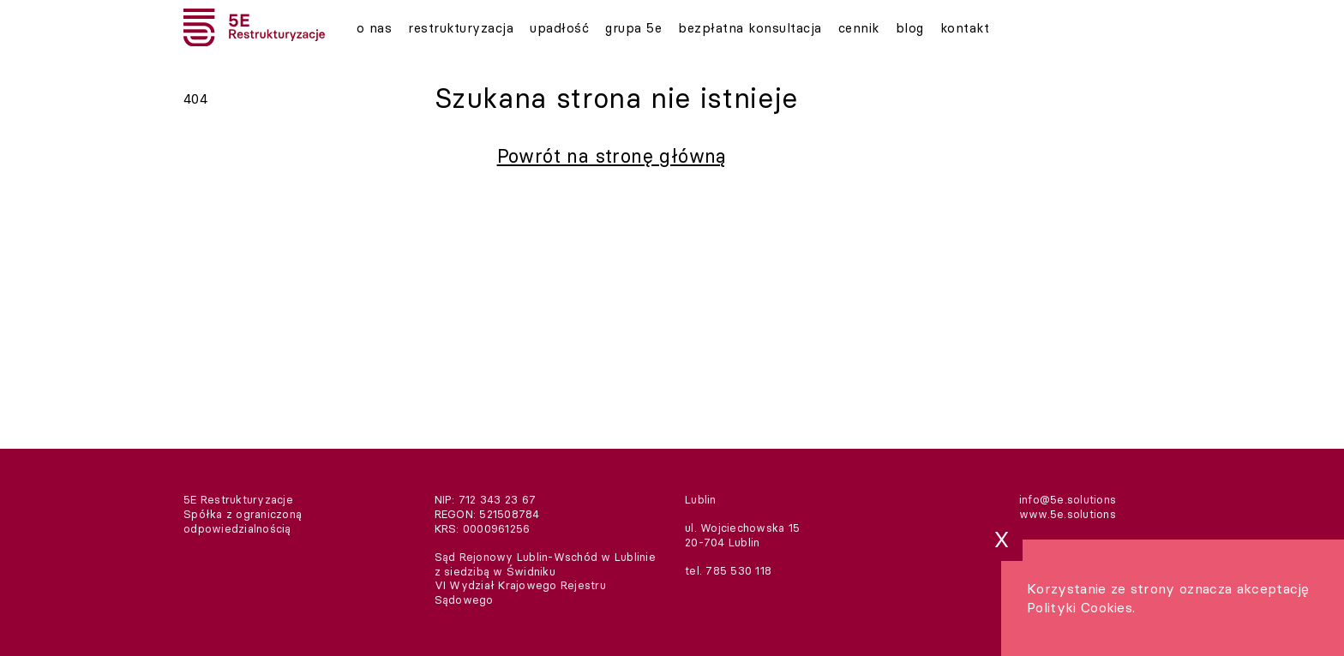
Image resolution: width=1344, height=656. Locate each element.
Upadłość (553, 28)
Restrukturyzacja (457, 28)
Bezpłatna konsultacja (738, 28)
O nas (374, 28)
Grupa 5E (625, 28)
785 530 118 (738, 570)
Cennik (843, 28)
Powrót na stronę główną (612, 156)
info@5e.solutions (1067, 499)
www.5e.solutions (1067, 514)
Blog (893, 28)
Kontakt (946, 28)
